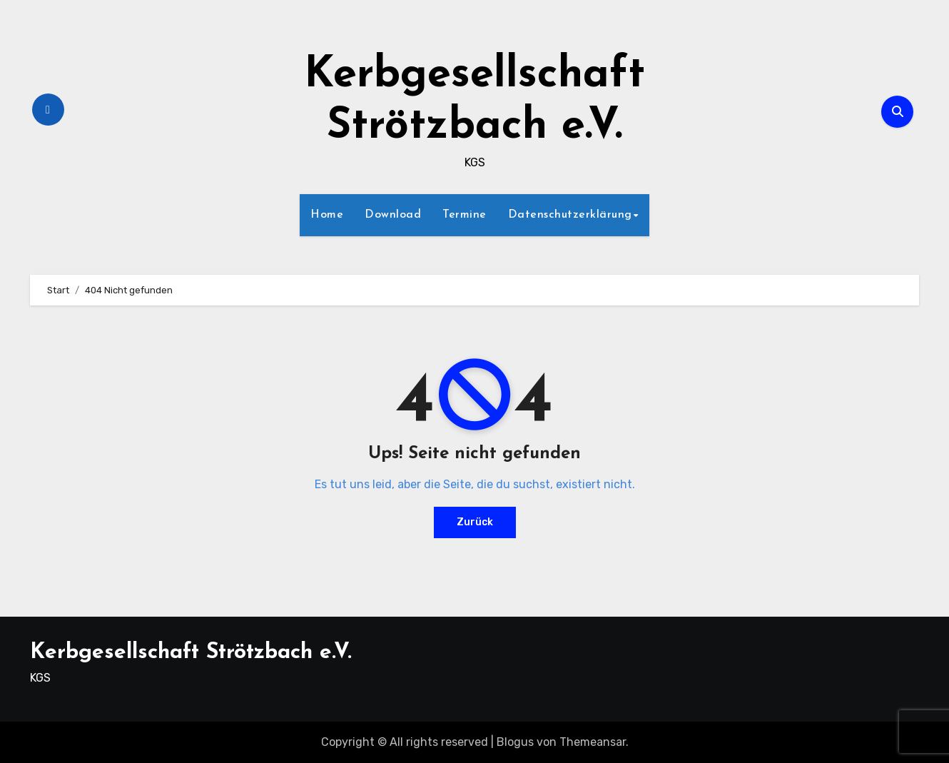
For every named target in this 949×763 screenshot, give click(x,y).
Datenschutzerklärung (570, 215)
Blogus (515, 742)
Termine (464, 215)
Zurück (475, 522)
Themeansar (592, 742)
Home (326, 215)
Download (393, 215)
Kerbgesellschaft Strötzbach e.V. (191, 653)
